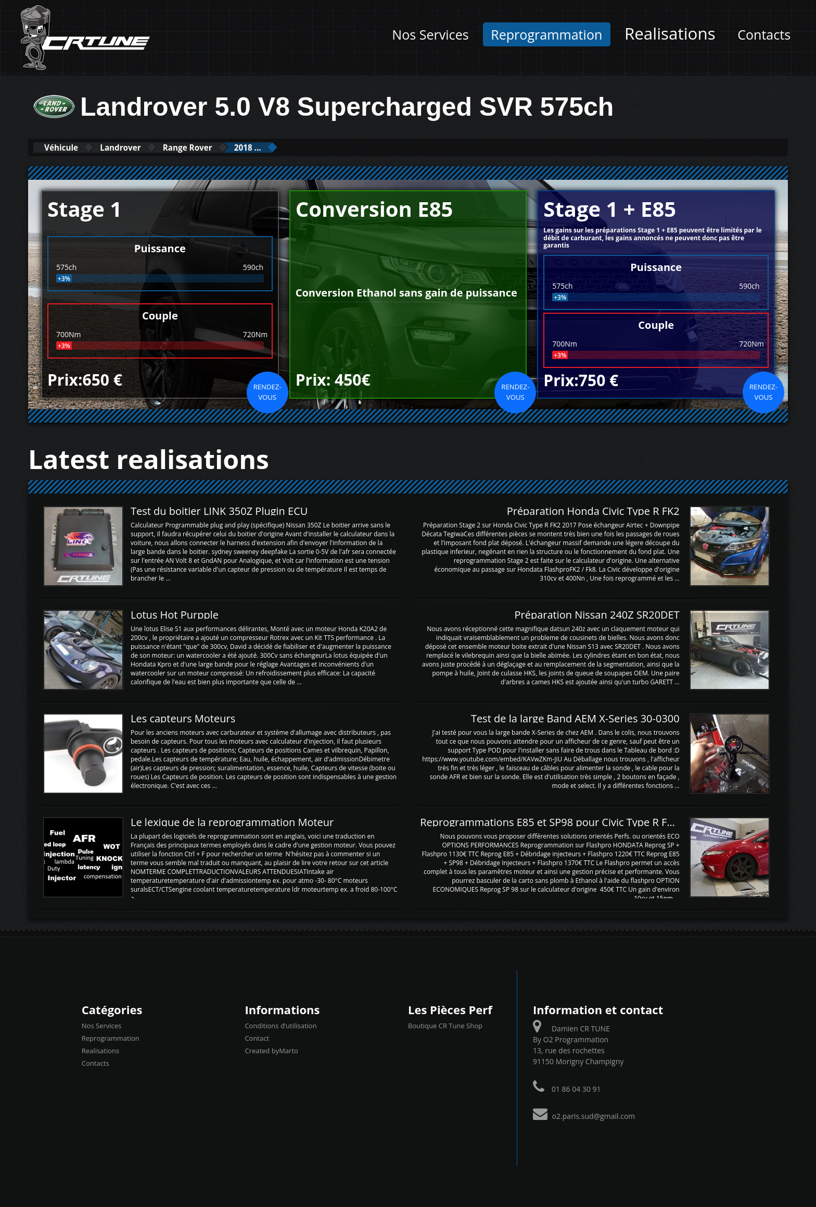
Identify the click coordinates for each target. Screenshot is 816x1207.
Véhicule (68, 147)
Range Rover (222, 147)
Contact (257, 1037)
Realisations (670, 33)
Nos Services (430, 34)
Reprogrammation (546, 34)
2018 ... (296, 147)
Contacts (763, 34)
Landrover (140, 147)
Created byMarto (271, 1050)
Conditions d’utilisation (280, 1025)
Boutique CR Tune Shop (445, 1025)
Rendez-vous (267, 391)
